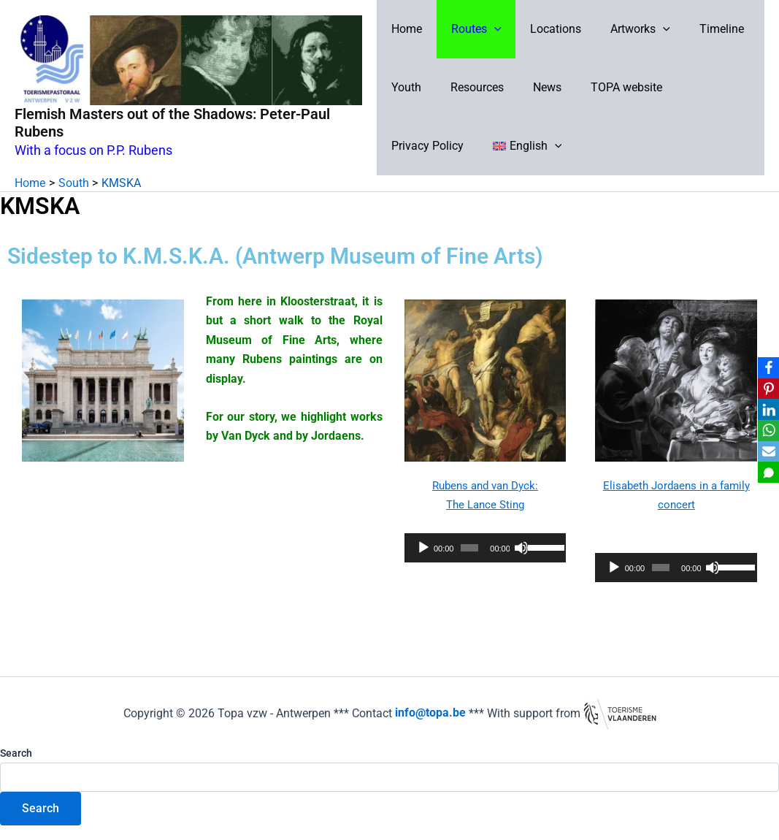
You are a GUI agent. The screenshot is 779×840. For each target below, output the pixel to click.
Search (16, 753)
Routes (470, 29)
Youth (406, 87)
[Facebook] (765, 365)
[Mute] (521, 548)
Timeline (698, 29)
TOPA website (609, 87)
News (535, 87)
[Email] (765, 453)
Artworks (623, 29)
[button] (488, 29)
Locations (543, 29)
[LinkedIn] (765, 409)
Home (406, 29)
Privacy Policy (704, 87)
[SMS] (765, 475)
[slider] (469, 547)
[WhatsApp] (765, 431)
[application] (485, 547)
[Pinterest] (765, 387)
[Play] (423, 548)
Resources (471, 87)
